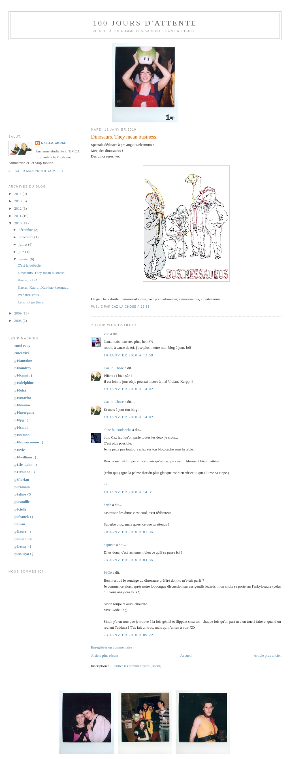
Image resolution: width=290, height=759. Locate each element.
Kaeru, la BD (27, 280)
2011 (18, 216)
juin (22, 252)
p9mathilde (23, 539)
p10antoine (23, 360)
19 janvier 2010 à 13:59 (128, 355)
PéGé (108, 572)
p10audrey (22, 368)
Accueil (185, 655)
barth (107, 505)
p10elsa (20, 390)
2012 (18, 208)
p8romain (22, 487)
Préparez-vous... (30, 295)
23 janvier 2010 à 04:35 (128, 560)
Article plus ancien (268, 655)
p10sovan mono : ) (28, 442)
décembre (26, 230)
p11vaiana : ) (24, 472)
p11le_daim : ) (25, 464)
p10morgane (24, 412)
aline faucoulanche (117, 430)
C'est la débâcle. (30, 265)
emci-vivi (21, 353)
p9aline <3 (22, 494)
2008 (18, 320)
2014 (18, 194)
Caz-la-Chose (114, 368)
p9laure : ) (22, 531)
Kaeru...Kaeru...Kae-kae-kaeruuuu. (43, 287)
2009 (18, 313)
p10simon (21, 435)
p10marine (22, 398)
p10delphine (24, 382)
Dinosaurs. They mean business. (41, 273)
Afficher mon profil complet (36, 171)
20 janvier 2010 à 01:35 (128, 532)
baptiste (109, 545)
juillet (23, 244)
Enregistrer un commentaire (111, 647)
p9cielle (20, 509)
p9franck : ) (23, 516)
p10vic (19, 450)
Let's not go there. (31, 302)
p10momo (22, 405)
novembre (26, 237)
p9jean (19, 524)
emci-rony (22, 345)
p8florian (21, 479)
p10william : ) (25, 457)
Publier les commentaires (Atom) (136, 666)
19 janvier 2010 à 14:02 (128, 389)
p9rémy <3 (22, 546)
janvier (24, 259)
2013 (18, 201)
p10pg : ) (21, 420)
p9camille (21, 501)
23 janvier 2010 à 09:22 (128, 635)
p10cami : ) (23, 375)
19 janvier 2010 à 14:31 (128, 492)
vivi (106, 334)
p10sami (20, 427)
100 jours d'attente (145, 23)
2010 (18, 223)
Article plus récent (104, 655)
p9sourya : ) (23, 554)
